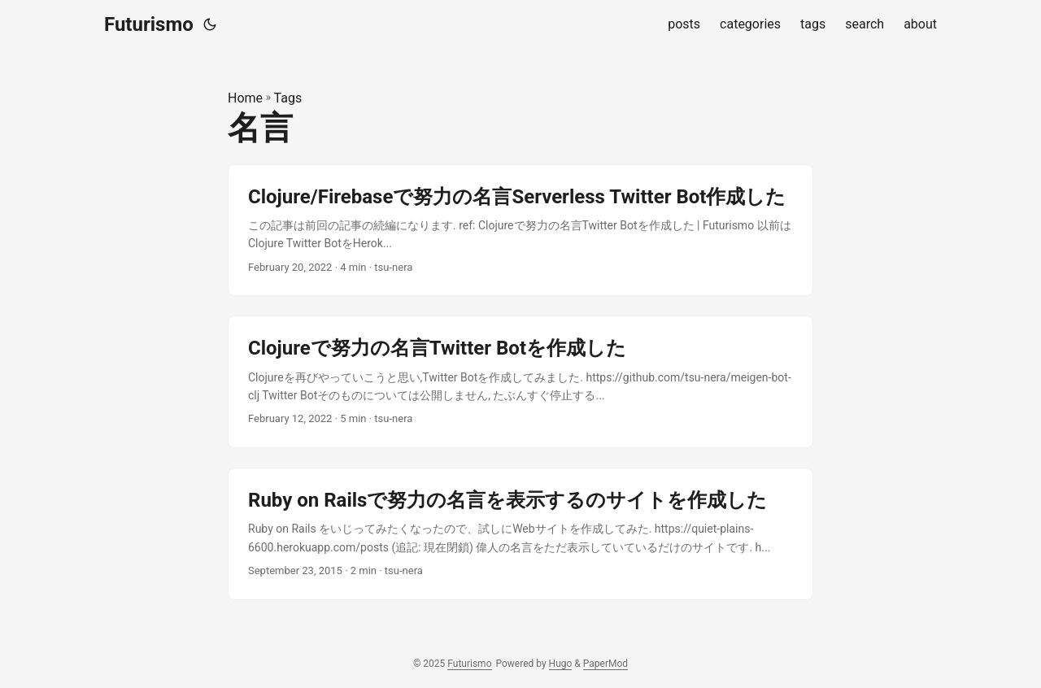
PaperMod (605, 663)
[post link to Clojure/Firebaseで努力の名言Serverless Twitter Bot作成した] (520, 230)
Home (245, 98)
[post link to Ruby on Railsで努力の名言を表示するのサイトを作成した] (520, 533)
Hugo (561, 663)
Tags (288, 98)
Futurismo (149, 24)
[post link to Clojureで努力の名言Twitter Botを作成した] (520, 381)
